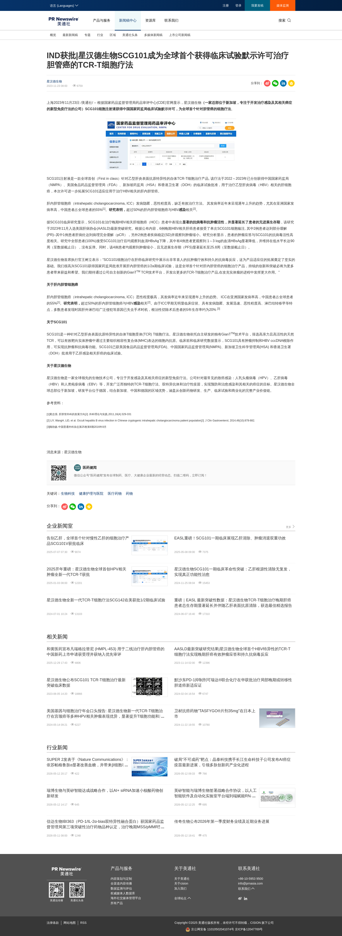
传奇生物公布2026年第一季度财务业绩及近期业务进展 (221, 821)
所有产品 (117, 903)
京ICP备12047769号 (249, 929)
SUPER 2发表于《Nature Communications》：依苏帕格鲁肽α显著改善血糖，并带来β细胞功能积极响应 (88, 762)
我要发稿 (257, 5)
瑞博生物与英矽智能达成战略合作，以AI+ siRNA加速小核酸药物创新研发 (105, 793)
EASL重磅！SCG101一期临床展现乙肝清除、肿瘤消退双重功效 (230, 538)
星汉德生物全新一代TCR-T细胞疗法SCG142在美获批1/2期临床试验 (106, 600)
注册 (226, 5)
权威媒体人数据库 (123, 893)
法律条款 (53, 922)
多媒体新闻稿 (153, 35)
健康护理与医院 (91, 493)
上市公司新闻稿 (179, 35)
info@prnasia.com (250, 883)
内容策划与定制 (121, 878)
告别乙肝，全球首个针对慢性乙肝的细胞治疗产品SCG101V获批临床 (88, 541)
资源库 (150, 20)
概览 (53, 35)
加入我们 (180, 888)
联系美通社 (249, 868)
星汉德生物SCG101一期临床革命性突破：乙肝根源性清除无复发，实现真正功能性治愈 (232, 572)
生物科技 (68, 493)
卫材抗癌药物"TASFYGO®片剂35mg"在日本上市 (214, 714)
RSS (83, 922)
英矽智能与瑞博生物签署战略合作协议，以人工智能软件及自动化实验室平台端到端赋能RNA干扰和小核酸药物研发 (215, 793)
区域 (113, 35)
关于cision (181, 883)
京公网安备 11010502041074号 (210, 929)
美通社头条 (130, 35)
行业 (100, 35)
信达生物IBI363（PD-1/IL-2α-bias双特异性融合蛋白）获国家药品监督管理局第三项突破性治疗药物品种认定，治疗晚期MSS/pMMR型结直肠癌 (105, 824)
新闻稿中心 (128, 20)
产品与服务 (101, 20)
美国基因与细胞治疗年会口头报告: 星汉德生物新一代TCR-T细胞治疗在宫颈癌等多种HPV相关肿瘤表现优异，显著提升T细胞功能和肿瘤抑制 (105, 714)
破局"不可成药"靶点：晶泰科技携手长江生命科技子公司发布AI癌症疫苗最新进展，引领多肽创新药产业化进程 (232, 762)
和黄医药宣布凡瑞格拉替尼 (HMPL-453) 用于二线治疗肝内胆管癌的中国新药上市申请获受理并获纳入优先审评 (105, 652)
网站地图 (69, 922)
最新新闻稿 (70, 35)
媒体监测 (283, 5)
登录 (238, 5)
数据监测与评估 (121, 888)
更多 (290, 527)
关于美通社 (185, 868)
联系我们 (171, 20)
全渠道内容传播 (121, 883)
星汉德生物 (54, 81)
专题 (87, 35)
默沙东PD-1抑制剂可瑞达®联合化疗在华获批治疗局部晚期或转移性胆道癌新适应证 (233, 683)
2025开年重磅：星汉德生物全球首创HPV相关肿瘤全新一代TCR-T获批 (86, 572)
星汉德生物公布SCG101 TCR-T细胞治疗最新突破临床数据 (86, 683)
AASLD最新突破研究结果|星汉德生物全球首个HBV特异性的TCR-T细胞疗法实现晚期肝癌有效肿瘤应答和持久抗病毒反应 (232, 652)
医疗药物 (115, 493)
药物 (129, 493)
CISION (255, 922)
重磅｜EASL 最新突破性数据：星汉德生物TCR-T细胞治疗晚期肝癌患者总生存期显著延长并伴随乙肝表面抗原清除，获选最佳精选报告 (233, 603)
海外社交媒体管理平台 (126, 898)
